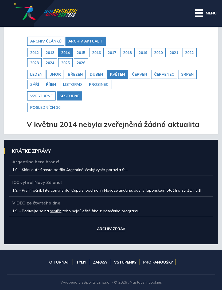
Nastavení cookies (146, 282)
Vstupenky (125, 262)
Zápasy (100, 262)
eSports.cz (90, 282)
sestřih (55, 210)
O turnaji (59, 262)
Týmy (81, 262)
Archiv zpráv (111, 229)
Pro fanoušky (158, 262)
